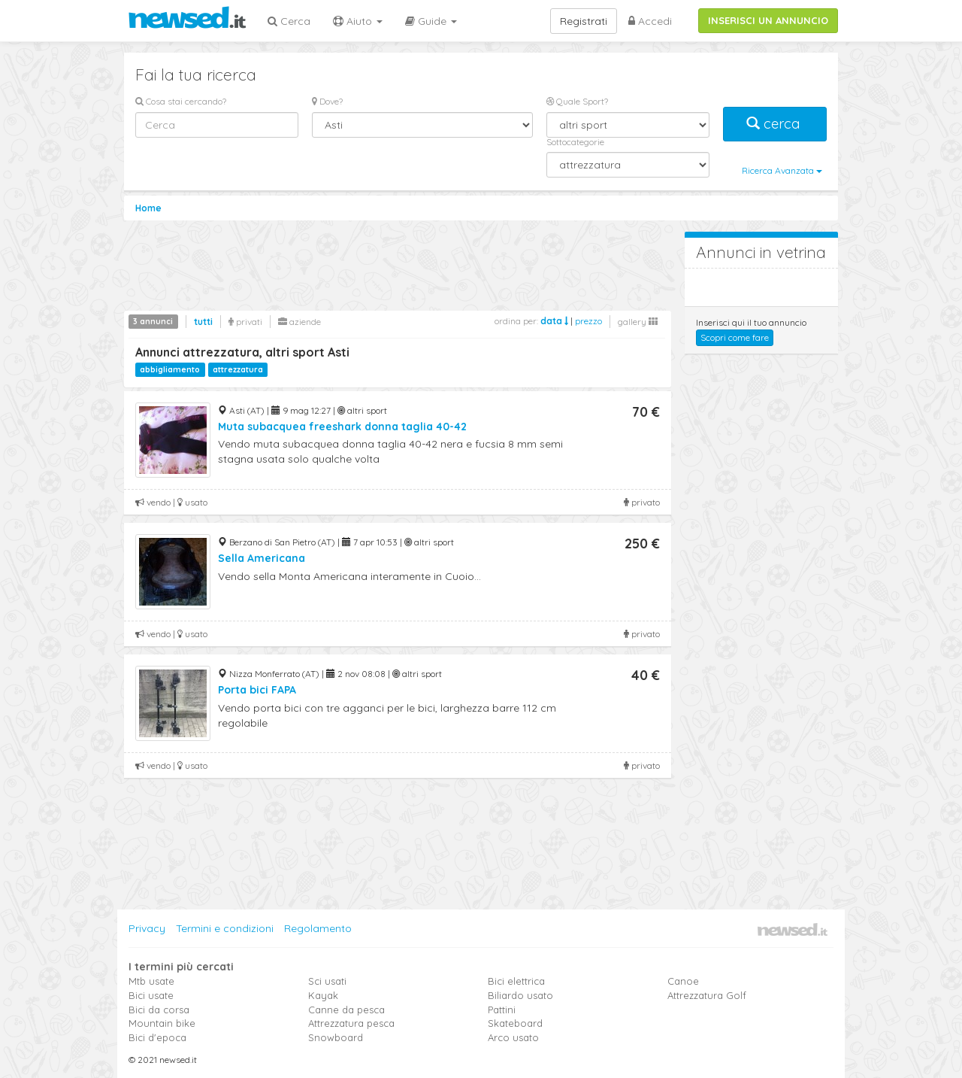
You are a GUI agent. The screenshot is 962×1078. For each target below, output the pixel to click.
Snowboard (335, 1037)
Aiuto (358, 21)
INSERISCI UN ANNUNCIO (768, 20)
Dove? (327, 101)
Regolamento (318, 928)
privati (245, 321)
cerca (774, 123)
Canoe (683, 981)
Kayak (323, 995)
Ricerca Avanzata (782, 170)
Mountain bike (162, 1023)
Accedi (650, 21)
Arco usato (513, 1037)
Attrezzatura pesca (351, 1023)
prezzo (588, 320)
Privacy (147, 928)
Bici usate (151, 995)
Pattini (502, 1010)
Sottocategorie (575, 141)
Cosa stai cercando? (180, 101)
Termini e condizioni (225, 928)
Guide (431, 21)
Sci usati (327, 981)
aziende (299, 321)
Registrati (583, 21)
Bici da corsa (159, 1010)
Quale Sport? (577, 101)
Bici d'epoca (157, 1037)
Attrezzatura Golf (706, 995)
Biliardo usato (520, 995)
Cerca (289, 21)
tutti (203, 321)
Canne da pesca (346, 1010)
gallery (638, 321)
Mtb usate (151, 981)
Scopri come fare (734, 337)
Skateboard (515, 1023)
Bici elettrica (516, 981)
